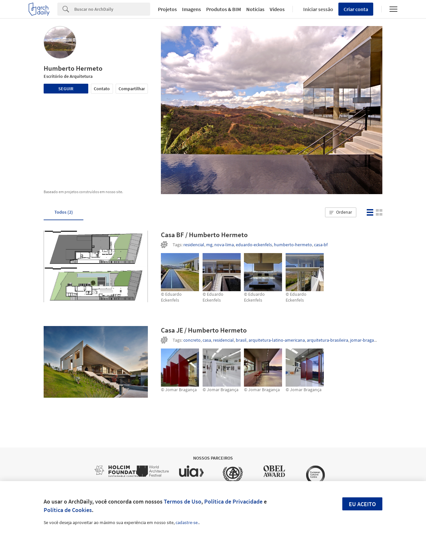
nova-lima (224, 245)
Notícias (255, 9)
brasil (241, 340)
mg (209, 245)
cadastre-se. (187, 522)
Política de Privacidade (233, 501)
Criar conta (356, 9)
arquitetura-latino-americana (276, 340)
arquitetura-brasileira (327, 340)
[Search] (112, 9)
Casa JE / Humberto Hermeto (204, 330)
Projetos (167, 9)
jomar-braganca (365, 340)
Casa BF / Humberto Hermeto (204, 234)
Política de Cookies (68, 510)
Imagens (191, 9)
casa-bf (321, 245)
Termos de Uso (182, 501)
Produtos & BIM (223, 9)
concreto (192, 340)
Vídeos (277, 9)
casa (207, 340)
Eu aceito (362, 504)
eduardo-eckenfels (254, 245)
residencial (193, 245)
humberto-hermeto (293, 245)
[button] (340, 212)
